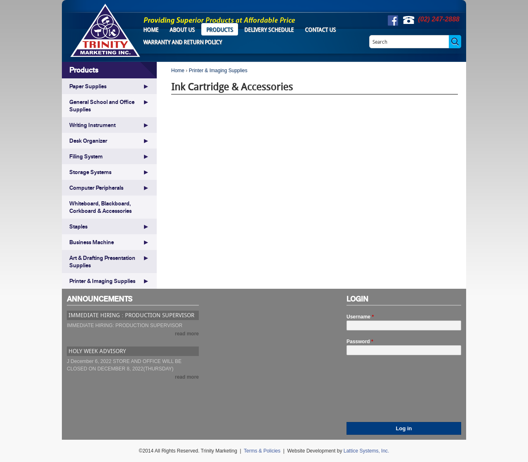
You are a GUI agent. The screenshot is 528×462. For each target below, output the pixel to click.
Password (359, 341)
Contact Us (320, 29)
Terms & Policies (262, 451)
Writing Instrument (92, 125)
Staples (78, 226)
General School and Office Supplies (101, 105)
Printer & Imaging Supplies (218, 70)
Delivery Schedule (269, 29)
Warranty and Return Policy (182, 42)
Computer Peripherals (96, 187)
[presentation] (380, 392)
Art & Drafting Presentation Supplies (102, 261)
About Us (182, 29)
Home (150, 29)
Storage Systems (90, 172)
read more (187, 334)
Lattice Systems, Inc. (366, 451)
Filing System (86, 156)
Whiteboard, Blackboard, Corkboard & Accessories (100, 207)
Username (360, 317)
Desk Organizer (88, 140)
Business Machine (91, 242)
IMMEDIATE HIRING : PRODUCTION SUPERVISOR (131, 315)
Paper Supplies (87, 86)
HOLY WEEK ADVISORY (97, 351)
